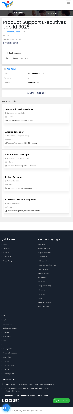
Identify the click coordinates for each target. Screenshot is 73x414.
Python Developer (14, 177)
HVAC (5, 316)
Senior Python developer (17, 154)
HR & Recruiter (44, 306)
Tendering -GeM (8, 374)
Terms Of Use (7, 257)
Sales (4, 340)
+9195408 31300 (28, 395)
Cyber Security (44, 273)
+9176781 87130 (12, 395)
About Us (6, 253)
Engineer (42, 294)
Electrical (42, 290)
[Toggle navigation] (68, 3)
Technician (6, 361)
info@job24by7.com (12, 391)
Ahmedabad (9, 32)
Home (50, 13)
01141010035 (42, 395)
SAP (4, 345)
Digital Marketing (45, 286)
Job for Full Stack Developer (19, 109)
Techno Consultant (9, 365)
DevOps (42, 282)
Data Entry (42, 277)
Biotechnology (44, 261)
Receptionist (7, 336)
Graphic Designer (45, 302)
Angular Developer (14, 132)
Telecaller (6, 369)
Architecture (43, 257)
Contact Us (6, 248)
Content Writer (44, 269)
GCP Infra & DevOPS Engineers (20, 200)
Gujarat (17, 32)
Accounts (42, 244)
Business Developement (47, 265)
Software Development (10, 353)
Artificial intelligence (45, 248)
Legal (4, 320)
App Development (45, 253)
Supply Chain (7, 357)
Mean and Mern (8, 324)
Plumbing (6, 332)
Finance (42, 298)
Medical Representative (10, 328)
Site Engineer (7, 349)
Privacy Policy (7, 261)
